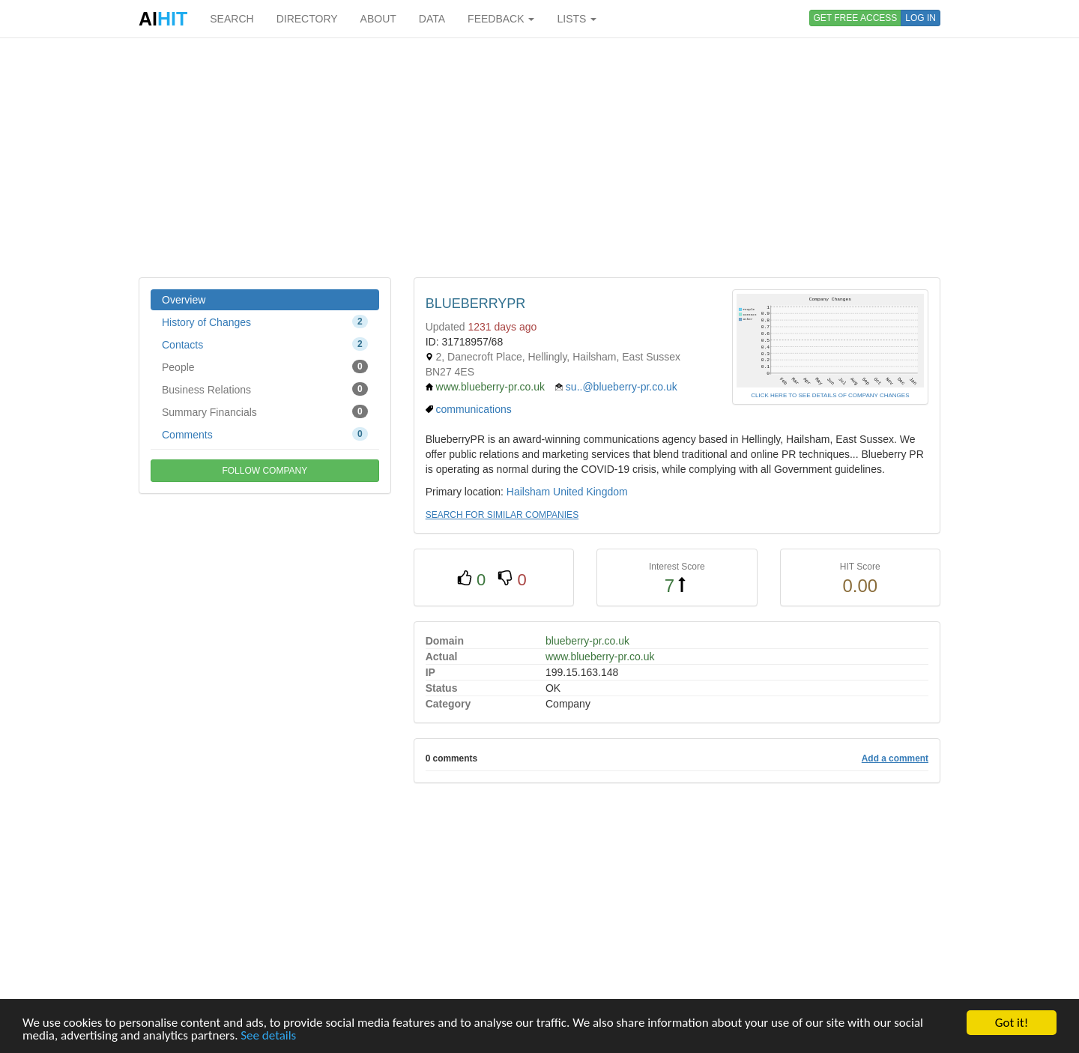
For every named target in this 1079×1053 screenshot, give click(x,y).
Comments (265, 434)
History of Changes (265, 321)
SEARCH (231, 19)
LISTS (576, 19)
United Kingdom (590, 492)
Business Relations (265, 389)
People (265, 366)
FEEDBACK (501, 19)
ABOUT (378, 19)
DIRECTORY (307, 19)
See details (268, 1035)
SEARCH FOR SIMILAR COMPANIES (502, 515)
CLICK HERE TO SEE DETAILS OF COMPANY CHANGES (830, 395)
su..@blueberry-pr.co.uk (621, 387)
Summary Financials (265, 411)
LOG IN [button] (920, 18)
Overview (183, 300)
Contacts (265, 344)
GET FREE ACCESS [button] (856, 18)
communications (474, 409)
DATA (432, 19)
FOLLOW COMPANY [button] (264, 470)
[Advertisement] (539, 157)
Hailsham (528, 492)
